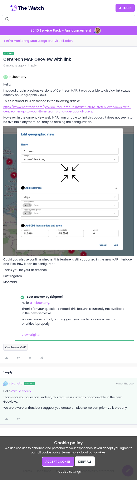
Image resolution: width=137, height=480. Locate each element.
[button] (4, 8)
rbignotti (16, 383)
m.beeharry (17, 77)
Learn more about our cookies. (84, 452)
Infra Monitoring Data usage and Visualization (39, 41)
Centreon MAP (15, 347)
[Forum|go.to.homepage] (27, 8)
